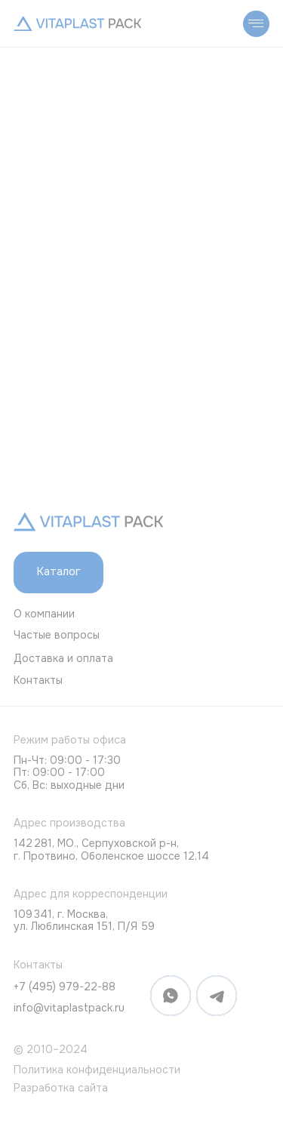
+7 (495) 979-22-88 (64, 986)
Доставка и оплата (63, 658)
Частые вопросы (57, 635)
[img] (78, 24)
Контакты (38, 680)
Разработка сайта (61, 1088)
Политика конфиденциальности (97, 1069)
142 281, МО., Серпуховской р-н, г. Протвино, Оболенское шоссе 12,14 (111, 849)
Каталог (58, 571)
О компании (44, 613)
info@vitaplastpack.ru (69, 1007)
